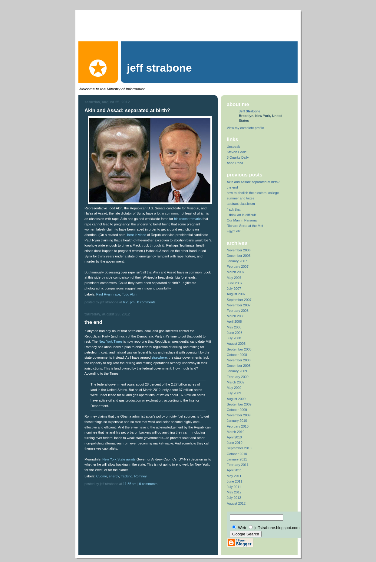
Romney (140, 476)
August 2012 (236, 503)
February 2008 (238, 310)
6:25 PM (129, 302)
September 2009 (239, 404)
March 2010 (235, 432)
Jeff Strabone (249, 111)
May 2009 (234, 387)
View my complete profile (245, 128)
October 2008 (237, 355)
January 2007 (237, 261)
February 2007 (238, 266)
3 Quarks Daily (238, 157)
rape (117, 294)
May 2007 (234, 277)
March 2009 (235, 382)
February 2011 (238, 465)
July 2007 (234, 288)
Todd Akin (129, 294)
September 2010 (239, 448)
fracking (127, 476)
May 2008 (234, 327)
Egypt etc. (234, 231)
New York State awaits (119, 459)
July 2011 (234, 487)
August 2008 (236, 343)
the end (232, 187)
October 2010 (237, 454)
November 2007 (239, 305)
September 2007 (239, 300)
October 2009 (237, 410)
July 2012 (234, 497)
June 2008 (234, 332)
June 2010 (234, 442)
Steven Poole (237, 152)
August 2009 (236, 399)
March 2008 (235, 316)
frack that (233, 209)
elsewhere (159, 357)
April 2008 (234, 321)
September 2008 (239, 349)
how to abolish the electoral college (253, 193)
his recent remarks (188, 219)
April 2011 (234, 470)
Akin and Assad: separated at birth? (253, 182)
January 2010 (237, 420)
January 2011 (237, 459)
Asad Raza (235, 163)
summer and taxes (240, 198)
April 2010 (234, 437)
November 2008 (239, 360)
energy (114, 476)
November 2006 (239, 250)
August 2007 (236, 294)
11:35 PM (130, 484)
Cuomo (101, 476)
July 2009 (234, 393)
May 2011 (234, 476)
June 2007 (234, 283)
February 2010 (238, 426)
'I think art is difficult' (241, 215)
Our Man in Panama (242, 220)
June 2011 (234, 481)
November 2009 (239, 415)
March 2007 (235, 272)
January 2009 (237, 371)
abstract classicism (241, 203)
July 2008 (234, 338)
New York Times (110, 341)
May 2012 (234, 492)
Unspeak (233, 146)
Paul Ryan (104, 294)
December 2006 (239, 255)
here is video (136, 235)
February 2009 (238, 377)
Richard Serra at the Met (245, 226)
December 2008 (239, 365)
